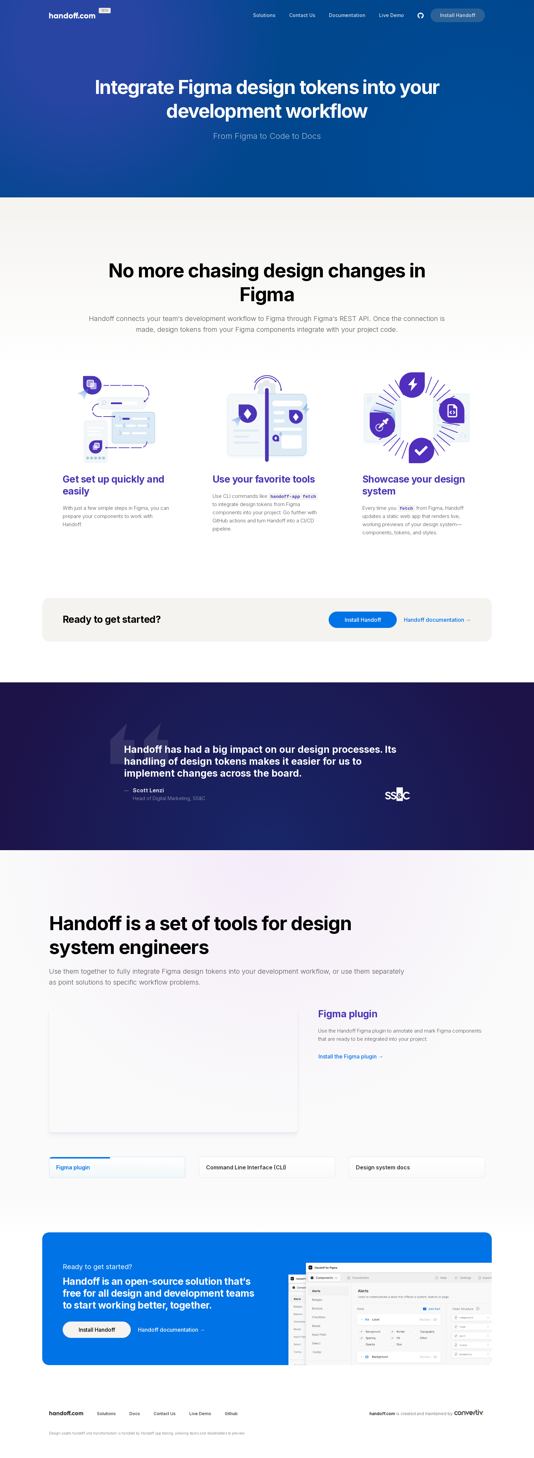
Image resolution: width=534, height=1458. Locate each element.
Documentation (347, 15)
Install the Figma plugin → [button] (350, 1056)
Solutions (264, 15)
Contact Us (302, 15)
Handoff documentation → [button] (437, 620)
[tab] (117, 1167)
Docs (134, 1413)
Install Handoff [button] (457, 15)
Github (231, 1413)
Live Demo (391, 15)
